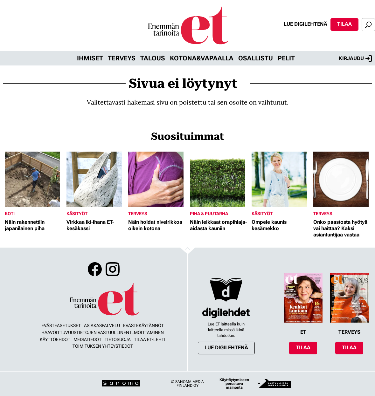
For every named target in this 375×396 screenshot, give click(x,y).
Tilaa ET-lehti (149, 339)
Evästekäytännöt (143, 325)
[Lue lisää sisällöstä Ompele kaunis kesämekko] (281, 179)
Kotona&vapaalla (201, 58)
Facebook (95, 269)
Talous (152, 58)
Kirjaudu (355, 58)
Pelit (286, 58)
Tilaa (344, 24)
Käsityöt (76, 213)
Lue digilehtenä (305, 24)
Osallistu (255, 58)
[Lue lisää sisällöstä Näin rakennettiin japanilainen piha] (34, 179)
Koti (10, 213)
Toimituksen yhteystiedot (103, 346)
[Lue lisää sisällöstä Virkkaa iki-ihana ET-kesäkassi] (95, 179)
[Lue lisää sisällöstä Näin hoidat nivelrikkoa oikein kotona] (157, 179)
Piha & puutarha (209, 213)
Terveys (121, 58)
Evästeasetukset (61, 325)
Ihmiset (90, 58)
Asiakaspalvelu (102, 325)
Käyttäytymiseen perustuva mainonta (234, 384)
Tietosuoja (118, 339)
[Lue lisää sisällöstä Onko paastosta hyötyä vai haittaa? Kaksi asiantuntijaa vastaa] (342, 179)
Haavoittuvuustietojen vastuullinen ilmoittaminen (102, 332)
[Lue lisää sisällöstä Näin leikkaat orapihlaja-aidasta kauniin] (219, 179)
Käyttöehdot (55, 339)
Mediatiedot (87, 339)
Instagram (113, 269)
